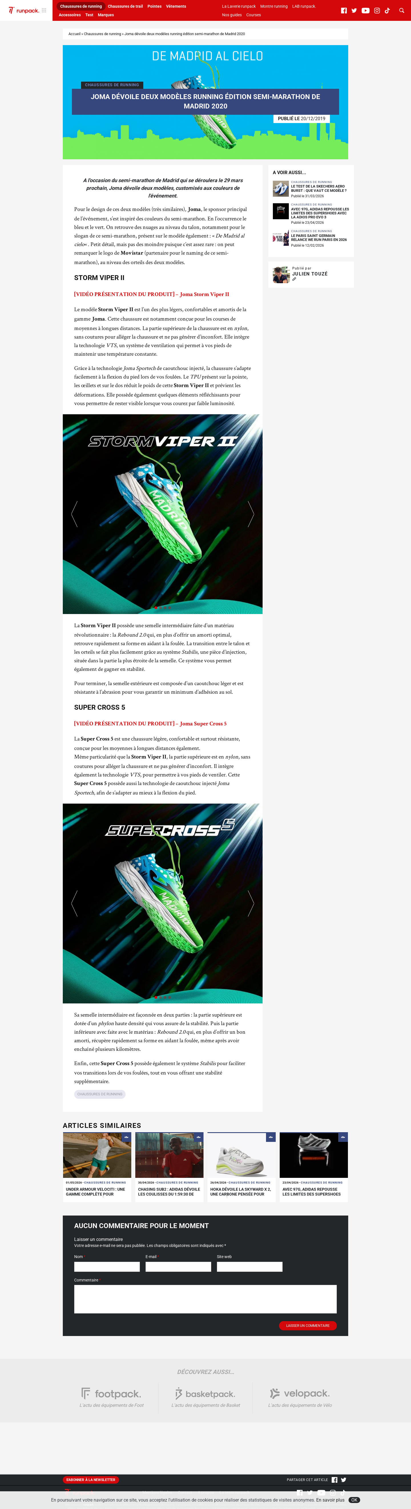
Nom (79, 1256)
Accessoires (70, 15)
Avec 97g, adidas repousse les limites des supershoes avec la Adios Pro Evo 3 (320, 213)
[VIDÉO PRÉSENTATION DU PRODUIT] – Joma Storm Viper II (151, 295)
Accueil (74, 34)
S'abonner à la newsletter (91, 1480)
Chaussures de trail (125, 6)
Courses (253, 15)
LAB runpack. (304, 6)
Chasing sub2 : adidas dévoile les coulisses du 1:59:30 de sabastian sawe (169, 1194)
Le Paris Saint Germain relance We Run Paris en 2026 (319, 238)
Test (89, 15)
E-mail (152, 1256)
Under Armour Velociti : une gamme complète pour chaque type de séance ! (95, 1194)
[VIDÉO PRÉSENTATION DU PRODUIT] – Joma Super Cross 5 (150, 724)
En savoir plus (330, 1500)
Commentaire (87, 1280)
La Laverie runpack (239, 6)
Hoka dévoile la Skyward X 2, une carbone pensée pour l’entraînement (240, 1194)
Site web (224, 1256)
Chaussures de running (81, 6)
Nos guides (232, 15)
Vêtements (176, 6)
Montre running (274, 6)
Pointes (155, 6)
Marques (106, 15)
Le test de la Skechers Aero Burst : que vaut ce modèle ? (318, 188)
